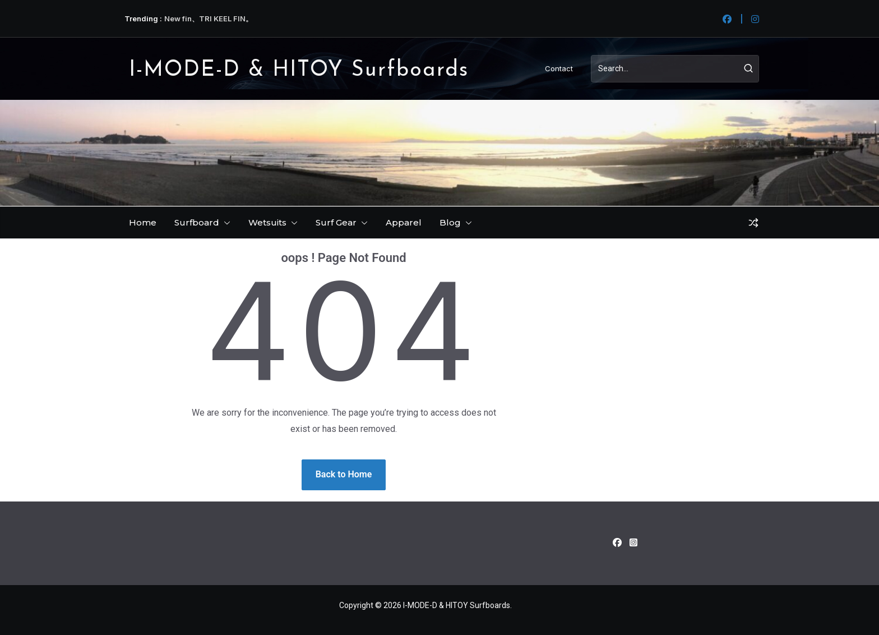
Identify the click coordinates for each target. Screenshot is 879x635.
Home (142, 222)
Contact (559, 68)
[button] (224, 222)
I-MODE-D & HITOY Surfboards (299, 70)
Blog (450, 222)
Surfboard (196, 222)
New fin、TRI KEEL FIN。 (208, 18)
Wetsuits (267, 222)
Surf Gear (336, 222)
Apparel (404, 222)
